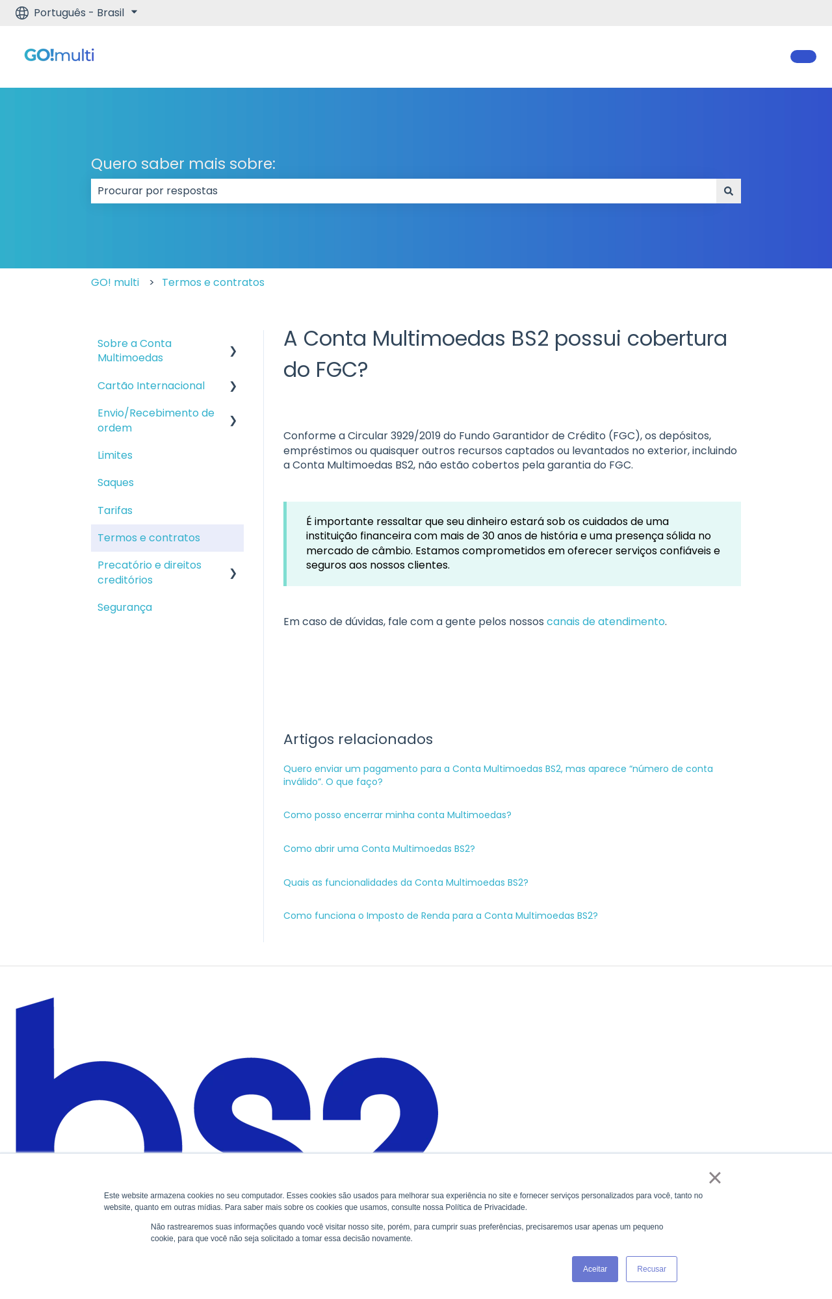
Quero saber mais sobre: (183, 163)
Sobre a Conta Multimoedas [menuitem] (135, 350)
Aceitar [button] (595, 1269)
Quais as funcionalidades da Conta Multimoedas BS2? (405, 882)
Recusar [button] (651, 1269)
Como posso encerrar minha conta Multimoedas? (397, 814)
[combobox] (403, 191)
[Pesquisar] (728, 191)
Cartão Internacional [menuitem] (151, 385)
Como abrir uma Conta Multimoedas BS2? (379, 848)
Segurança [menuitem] (125, 607)
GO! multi (115, 282)
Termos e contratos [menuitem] (149, 537)
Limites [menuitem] (115, 455)
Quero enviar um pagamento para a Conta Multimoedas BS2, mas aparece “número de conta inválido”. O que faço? (498, 775)
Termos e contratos (213, 282)
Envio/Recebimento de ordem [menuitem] (156, 420)
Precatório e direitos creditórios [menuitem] (150, 572)
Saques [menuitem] (116, 482)
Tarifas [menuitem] (115, 510)
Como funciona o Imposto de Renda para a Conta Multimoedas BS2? (440, 915)
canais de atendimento (606, 621)
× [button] (714, 1177)
